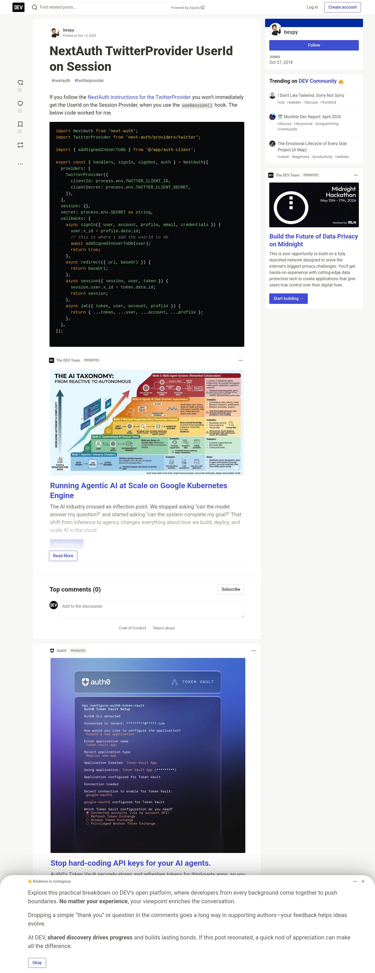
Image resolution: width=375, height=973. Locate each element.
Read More (63, 555)
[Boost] (20, 145)
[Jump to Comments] (20, 106)
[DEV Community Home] (18, 7)
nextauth (61, 81)
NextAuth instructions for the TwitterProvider (139, 97)
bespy (68, 30)
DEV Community (318, 81)
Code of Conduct (132, 628)
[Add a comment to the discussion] (152, 609)
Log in (312, 7)
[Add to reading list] (20, 127)
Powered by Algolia (187, 8)
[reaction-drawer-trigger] (20, 85)
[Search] (34, 7)
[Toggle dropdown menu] (240, 360)
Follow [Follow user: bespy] (314, 45)
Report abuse (164, 628)
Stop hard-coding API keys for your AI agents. (131, 863)
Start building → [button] (288, 298)
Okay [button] (37, 962)
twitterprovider (89, 81)
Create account (342, 7)
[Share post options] (20, 164)
